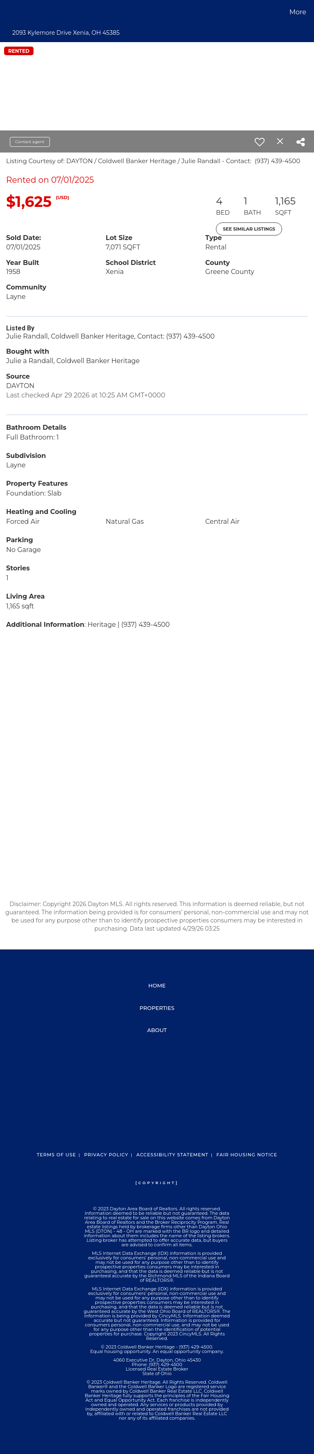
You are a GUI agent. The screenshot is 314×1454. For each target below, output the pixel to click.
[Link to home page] (8, 12)
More (297, 12)
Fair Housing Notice (246, 1155)
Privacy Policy (106, 1155)
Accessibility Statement (172, 1155)
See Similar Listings (249, 229)
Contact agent (30, 141)
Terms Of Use (56, 1155)
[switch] (259, 142)
